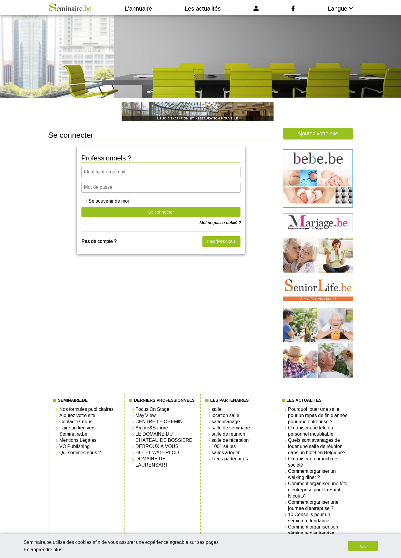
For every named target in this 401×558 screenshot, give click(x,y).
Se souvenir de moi (109, 201)
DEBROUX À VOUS (157, 446)
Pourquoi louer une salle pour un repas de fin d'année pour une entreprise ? (318, 415)
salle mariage (226, 421)
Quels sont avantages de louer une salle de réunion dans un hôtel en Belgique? (317, 446)
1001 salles (224, 446)
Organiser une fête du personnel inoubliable (310, 431)
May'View (145, 415)
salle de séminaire (231, 428)
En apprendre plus (43, 549)
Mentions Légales (77, 440)
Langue (340, 8)
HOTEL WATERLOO (157, 452)
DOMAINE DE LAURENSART (151, 462)
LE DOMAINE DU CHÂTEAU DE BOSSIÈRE (163, 437)
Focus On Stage (152, 409)
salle (217, 409)
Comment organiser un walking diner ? (312, 474)
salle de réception (230, 440)
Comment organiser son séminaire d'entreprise (313, 530)
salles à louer (226, 452)
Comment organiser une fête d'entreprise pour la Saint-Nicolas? (317, 489)
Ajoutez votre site (317, 134)
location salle (225, 415)
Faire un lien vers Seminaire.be (77, 431)
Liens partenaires (230, 459)
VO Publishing (74, 446)
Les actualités (203, 8)
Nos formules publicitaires (86, 409)
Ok (363, 546)
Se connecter (161, 211)
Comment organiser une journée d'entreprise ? (313, 505)
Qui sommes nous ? (80, 452)
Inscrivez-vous (221, 241)
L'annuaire (138, 8)
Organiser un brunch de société (312, 462)
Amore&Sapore (151, 428)
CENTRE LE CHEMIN (159, 421)
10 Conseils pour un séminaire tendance (309, 517)
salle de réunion (228, 434)
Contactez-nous (75, 421)
